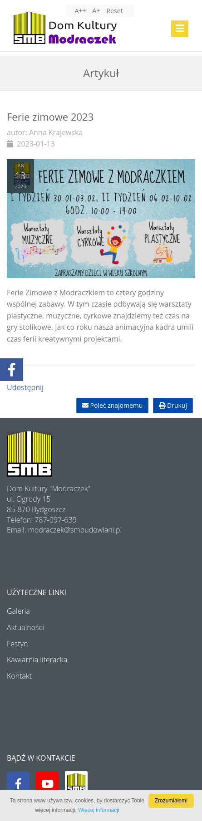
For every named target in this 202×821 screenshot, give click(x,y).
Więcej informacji (98, 810)
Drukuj (173, 405)
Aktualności (25, 627)
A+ (96, 10)
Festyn (17, 644)
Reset (115, 10)
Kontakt (19, 676)
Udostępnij (25, 387)
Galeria (18, 611)
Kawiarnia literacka (37, 660)
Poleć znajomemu (112, 405)
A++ (80, 10)
